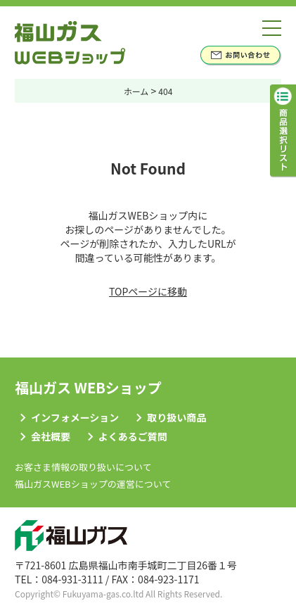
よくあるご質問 (132, 436)
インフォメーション (75, 417)
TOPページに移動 (148, 291)
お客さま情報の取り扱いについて (83, 467)
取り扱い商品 (176, 417)
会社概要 (50, 436)
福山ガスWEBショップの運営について (93, 483)
